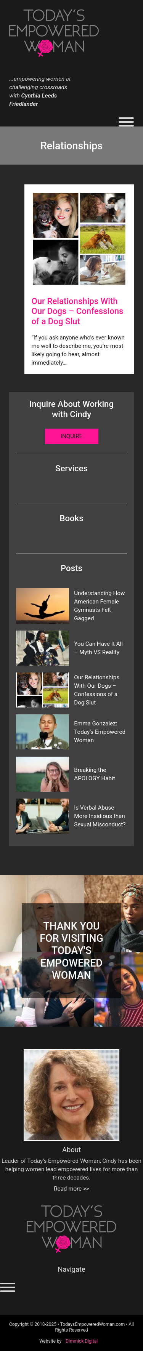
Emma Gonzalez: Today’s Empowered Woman (99, 732)
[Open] (126, 121)
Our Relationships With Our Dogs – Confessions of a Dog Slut (96, 690)
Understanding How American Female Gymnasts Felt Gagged (99, 606)
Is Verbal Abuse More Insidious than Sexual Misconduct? (99, 816)
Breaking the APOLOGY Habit (94, 774)
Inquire (71, 436)
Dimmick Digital (82, 1341)
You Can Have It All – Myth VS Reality (98, 648)
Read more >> (71, 1188)
